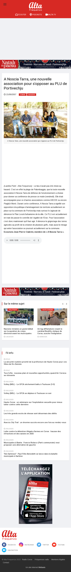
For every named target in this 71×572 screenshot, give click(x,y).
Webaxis (41, 567)
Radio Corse (27, 559)
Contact (6, 563)
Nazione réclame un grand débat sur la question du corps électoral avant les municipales (18, 331)
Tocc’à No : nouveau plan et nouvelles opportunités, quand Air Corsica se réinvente (35, 374)
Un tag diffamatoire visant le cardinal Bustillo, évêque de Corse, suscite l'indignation (49, 331)
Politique (13, 310)
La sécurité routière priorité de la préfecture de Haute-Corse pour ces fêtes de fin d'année (35, 363)
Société (31, 95)
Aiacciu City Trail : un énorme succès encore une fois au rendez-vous (35, 422)
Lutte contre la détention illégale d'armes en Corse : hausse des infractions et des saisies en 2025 (32, 432)
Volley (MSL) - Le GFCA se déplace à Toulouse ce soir (28, 393)
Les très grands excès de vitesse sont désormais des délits (30, 413)
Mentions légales (58, 559)
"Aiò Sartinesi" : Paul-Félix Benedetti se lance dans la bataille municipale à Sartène (30, 455)
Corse (22, 95)
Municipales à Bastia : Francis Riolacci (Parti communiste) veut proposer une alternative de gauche (32, 443)
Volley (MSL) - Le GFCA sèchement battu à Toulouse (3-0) (29, 384)
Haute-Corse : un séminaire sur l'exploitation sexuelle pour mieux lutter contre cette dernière (33, 403)
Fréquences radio (42, 559)
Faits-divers (47, 310)
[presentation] (62, 304)
